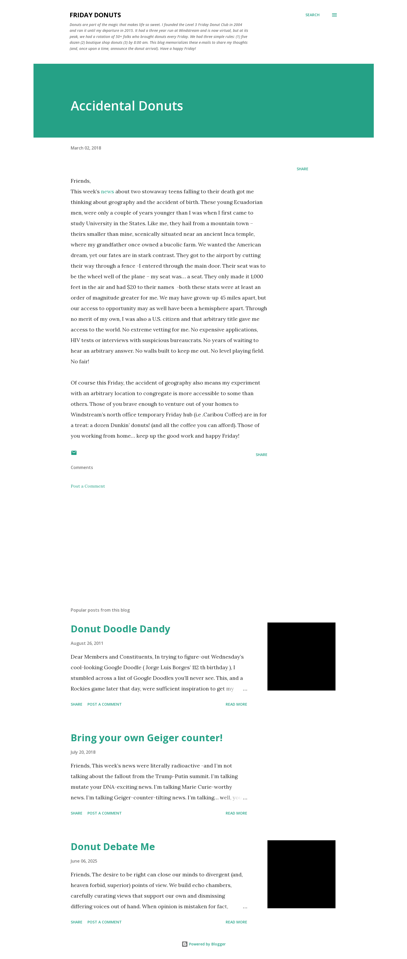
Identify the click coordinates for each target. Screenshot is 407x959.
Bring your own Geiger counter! (147, 737)
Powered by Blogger (204, 944)
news (107, 191)
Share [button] (302, 168)
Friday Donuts (95, 14)
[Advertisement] (160, 541)
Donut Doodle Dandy (120, 628)
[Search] (312, 15)
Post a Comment (88, 486)
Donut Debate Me (113, 846)
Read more (236, 704)
